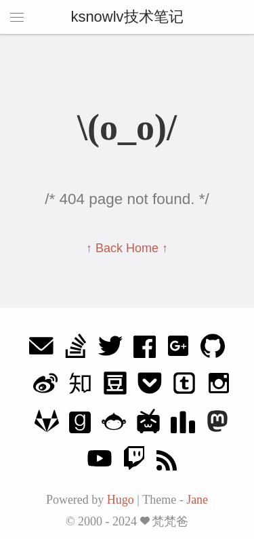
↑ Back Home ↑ (127, 248)
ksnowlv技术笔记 (126, 16)
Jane (197, 499)
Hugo (120, 499)
